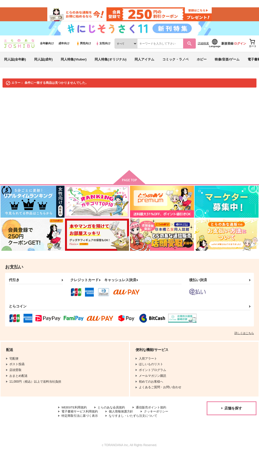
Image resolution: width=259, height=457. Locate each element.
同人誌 (33, 96)
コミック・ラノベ (175, 62)
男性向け (83, 46)
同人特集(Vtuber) (74, 62)
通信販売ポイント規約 (151, 410)
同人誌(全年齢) (15, 62)
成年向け (64, 45)
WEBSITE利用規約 (74, 410)
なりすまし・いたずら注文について (133, 418)
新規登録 (227, 46)
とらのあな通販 (13, 96)
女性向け (103, 46)
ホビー (202, 62)
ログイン (240, 46)
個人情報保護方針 (121, 414)
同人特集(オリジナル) (110, 62)
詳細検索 (203, 45)
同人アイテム (144, 62)
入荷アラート (179, 110)
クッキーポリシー (156, 414)
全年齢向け (47, 45)
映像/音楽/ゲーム (227, 62)
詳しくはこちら (244, 335)
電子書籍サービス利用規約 (79, 414)
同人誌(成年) (43, 62)
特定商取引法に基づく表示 (79, 418)
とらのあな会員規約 (111, 410)
